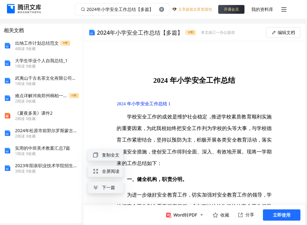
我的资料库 (262, 9)
